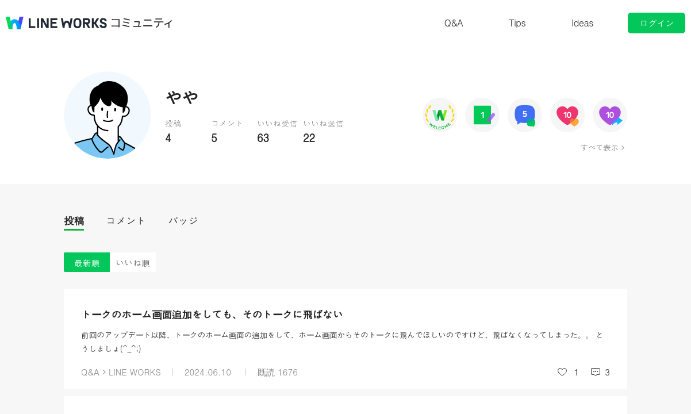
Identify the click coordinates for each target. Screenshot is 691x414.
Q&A (453, 22)
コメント (126, 220)
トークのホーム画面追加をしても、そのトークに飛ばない (212, 314)
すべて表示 (599, 147)
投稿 (74, 220)
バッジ (183, 220)
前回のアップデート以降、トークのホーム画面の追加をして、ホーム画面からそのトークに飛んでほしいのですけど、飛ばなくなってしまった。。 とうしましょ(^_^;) (342, 341)
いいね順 (133, 262)
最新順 (87, 262)
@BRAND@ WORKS (56, 23)
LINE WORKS (135, 372)
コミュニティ (142, 23)
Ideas (582, 22)
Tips (517, 22)
